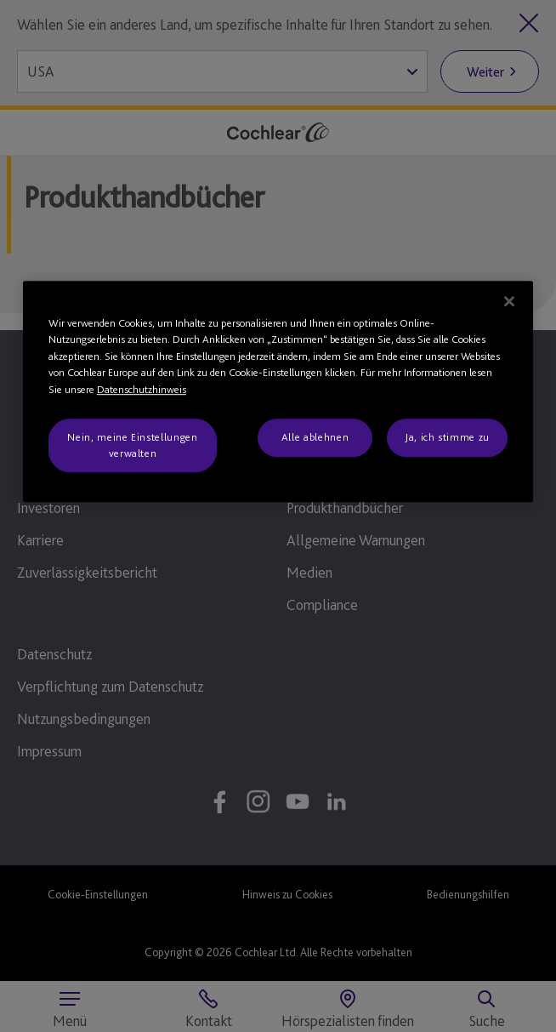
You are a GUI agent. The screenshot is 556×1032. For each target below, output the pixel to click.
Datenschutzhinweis (141, 389)
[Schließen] (509, 301)
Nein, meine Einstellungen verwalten (132, 445)
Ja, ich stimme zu (447, 437)
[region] (278, 391)
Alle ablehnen (315, 437)
